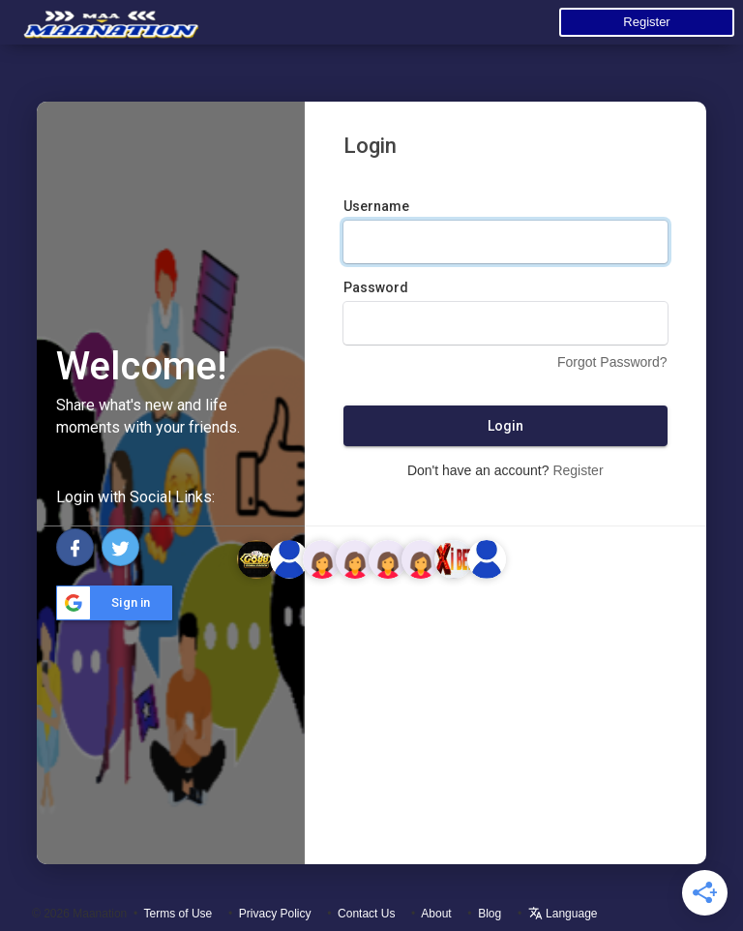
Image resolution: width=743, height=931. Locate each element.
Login (505, 426)
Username (376, 206)
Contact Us (366, 913)
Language (563, 913)
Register (646, 22)
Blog (489, 913)
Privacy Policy (275, 913)
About (436, 913)
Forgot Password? (612, 362)
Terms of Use (178, 913)
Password (375, 287)
